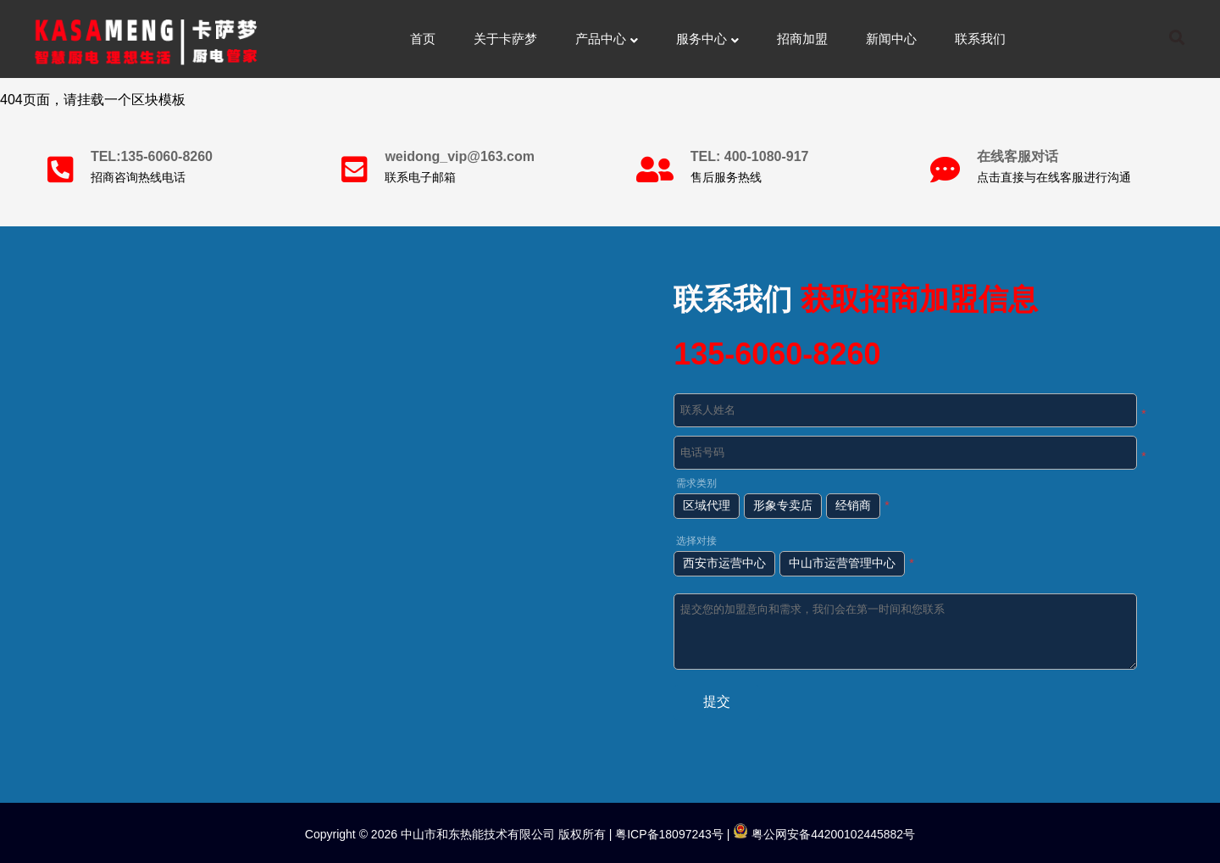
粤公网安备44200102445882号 (824, 834)
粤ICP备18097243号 (668, 834)
